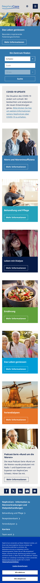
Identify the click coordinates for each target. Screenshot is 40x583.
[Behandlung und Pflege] (15, 513)
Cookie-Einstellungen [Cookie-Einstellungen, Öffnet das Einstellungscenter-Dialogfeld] (20, 566)
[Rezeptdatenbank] (12, 518)
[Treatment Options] (9, 534)
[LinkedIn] (20, 491)
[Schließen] (37, 540)
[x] (13, 491)
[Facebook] (6, 491)
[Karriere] (7, 529)
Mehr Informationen (14, 42)
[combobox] (6, 65)
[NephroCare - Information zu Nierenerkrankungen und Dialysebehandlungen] (20, 504)
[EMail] (27, 491)
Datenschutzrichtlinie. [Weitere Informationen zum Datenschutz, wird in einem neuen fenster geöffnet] (11, 562)
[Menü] (35, 6)
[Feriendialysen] (10, 523)
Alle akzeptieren (20, 579)
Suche (20, 78)
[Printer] (34, 491)
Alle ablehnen (20, 572)
